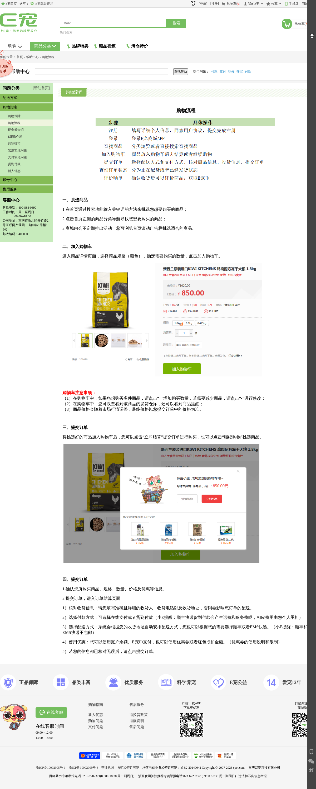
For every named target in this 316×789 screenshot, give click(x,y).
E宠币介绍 (15, 136)
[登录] (203, 4)
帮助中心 (32, 57)
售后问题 (136, 727)
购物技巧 (14, 143)
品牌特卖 (77, 46)
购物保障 (14, 116)
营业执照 (107, 767)
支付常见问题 (17, 157)
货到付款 (14, 164)
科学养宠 (186, 682)
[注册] (214, 4)
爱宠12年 (291, 682)
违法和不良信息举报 (252, 776)
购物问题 (95, 721)
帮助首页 (41, 88)
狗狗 (15, 46)
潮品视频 (105, 46)
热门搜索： (68, 32)
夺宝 (239, 71)
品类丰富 (81, 682)
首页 (20, 57)
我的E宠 (253, 4)
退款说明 (136, 721)
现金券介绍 (16, 130)
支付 (223, 71)
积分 (231, 71)
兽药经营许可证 (128, 767)
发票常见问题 (17, 150)
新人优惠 (14, 171)
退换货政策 (138, 715)
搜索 (176, 23)
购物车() (233, 4)
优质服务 (133, 682)
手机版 (294, 4)
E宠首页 (11, 4)
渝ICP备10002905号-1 (51, 767)
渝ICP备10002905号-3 (83, 767)
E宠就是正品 (44, 4)
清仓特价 (137, 46)
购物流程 (14, 123)
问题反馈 (308, 4)
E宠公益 (238, 682)
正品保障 (28, 682)
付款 (214, 71)
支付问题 (95, 727)
